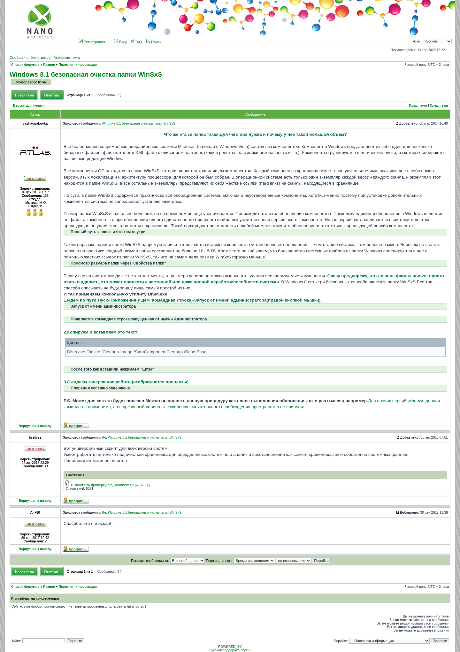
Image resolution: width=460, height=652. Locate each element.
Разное (49, 64)
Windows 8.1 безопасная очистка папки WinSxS (86, 74)
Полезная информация (78, 64)
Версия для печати (29, 105)
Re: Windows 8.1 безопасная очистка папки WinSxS (141, 437)
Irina (42, 82)
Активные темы (66, 57)
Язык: (417, 41)
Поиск (153, 42)
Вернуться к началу (35, 426)
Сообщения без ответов (30, 57)
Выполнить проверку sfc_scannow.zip (102, 485)
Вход (120, 42)
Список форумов (25, 64)
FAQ (136, 42)
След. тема (439, 105)
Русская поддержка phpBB (229, 650)
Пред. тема (418, 105)
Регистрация (92, 42)
